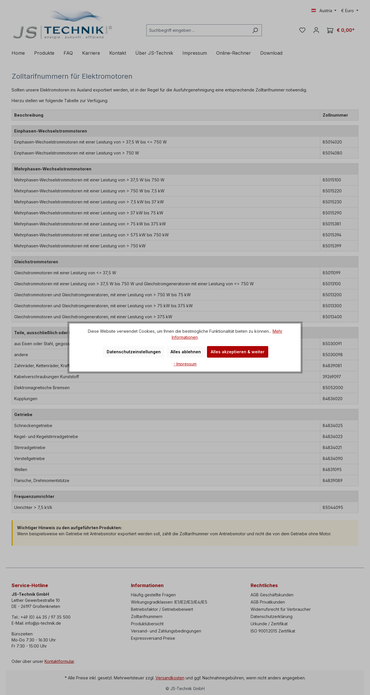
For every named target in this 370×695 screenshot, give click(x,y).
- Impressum (185, 363)
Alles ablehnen (186, 351)
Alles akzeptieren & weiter (237, 351)
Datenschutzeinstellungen (134, 351)
